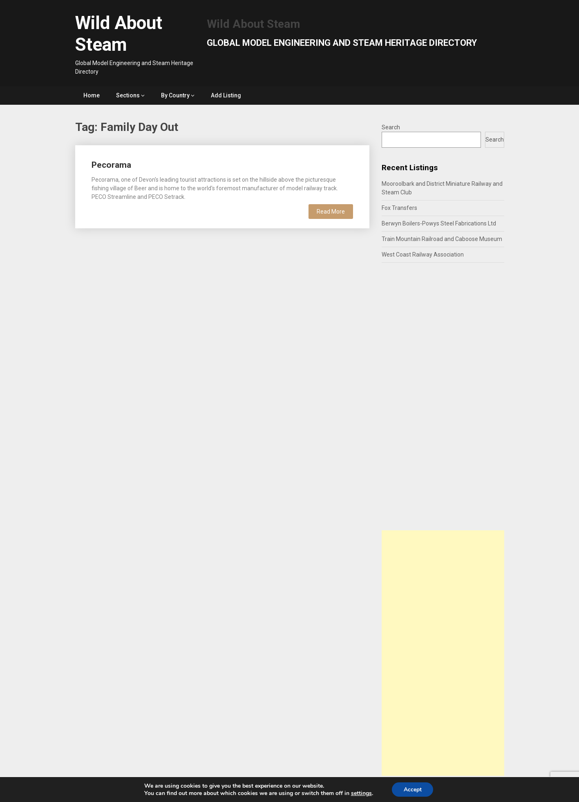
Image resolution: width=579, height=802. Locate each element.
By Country (175, 95)
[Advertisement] (443, 653)
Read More (331, 211)
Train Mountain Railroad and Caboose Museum (442, 239)
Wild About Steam (118, 33)
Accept (413, 789)
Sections (128, 95)
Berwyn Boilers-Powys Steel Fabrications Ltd (439, 223)
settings (360, 793)
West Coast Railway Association (423, 254)
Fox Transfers (399, 208)
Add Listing (226, 95)
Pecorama (111, 165)
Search (391, 127)
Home (91, 95)
